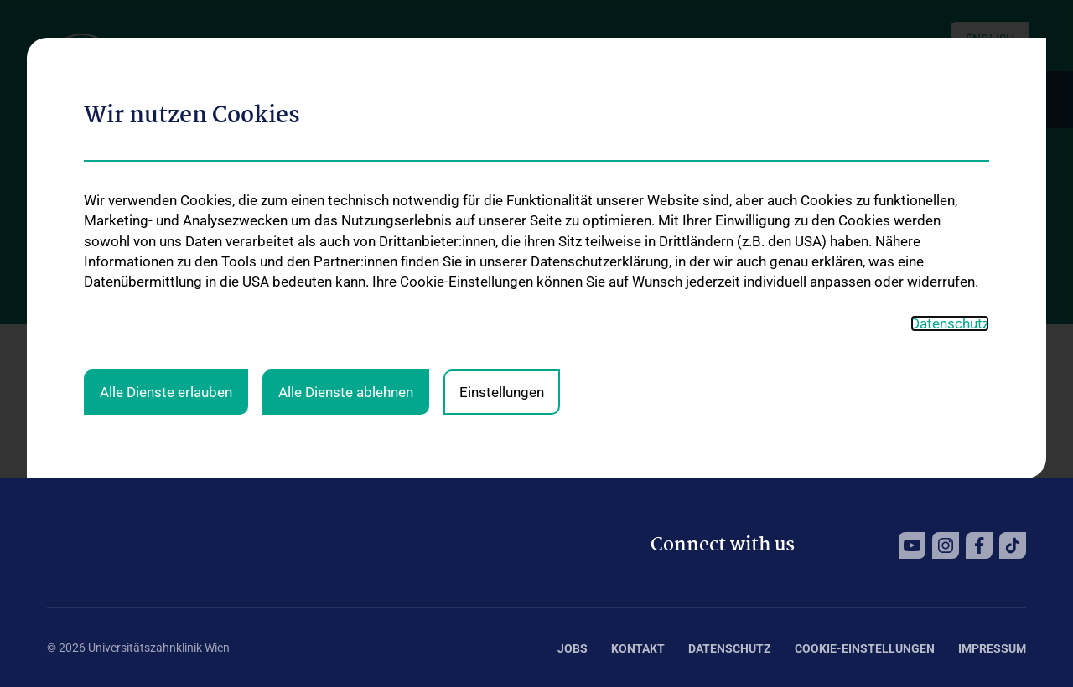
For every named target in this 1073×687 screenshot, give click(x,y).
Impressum (992, 648)
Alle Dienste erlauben (166, 175)
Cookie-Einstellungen (865, 648)
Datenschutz (729, 648)
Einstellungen (501, 175)
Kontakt (638, 648)
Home (62, 346)
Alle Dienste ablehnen (345, 175)
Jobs (572, 648)
